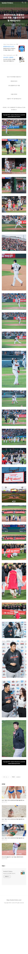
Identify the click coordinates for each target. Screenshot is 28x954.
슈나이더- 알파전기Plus (8, 57)
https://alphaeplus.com (9, 55)
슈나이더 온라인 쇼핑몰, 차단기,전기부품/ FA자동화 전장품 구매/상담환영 (9, 60)
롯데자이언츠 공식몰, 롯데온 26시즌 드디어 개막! (9, 46)
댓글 (3, 866)
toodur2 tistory (7, 3)
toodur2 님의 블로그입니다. (9, 873)
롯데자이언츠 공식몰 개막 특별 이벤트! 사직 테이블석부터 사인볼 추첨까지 (9, 49)
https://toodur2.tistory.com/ (14, 900)
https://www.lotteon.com (9, 44)
